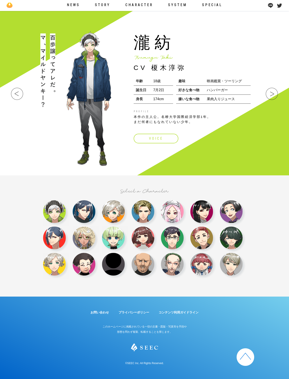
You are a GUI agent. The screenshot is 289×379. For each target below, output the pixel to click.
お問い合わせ (99, 312)
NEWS (73, 5)
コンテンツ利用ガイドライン (179, 312)
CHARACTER (139, 5)
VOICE (156, 138)
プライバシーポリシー (134, 312)
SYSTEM (177, 5)
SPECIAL (212, 5)
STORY (102, 5)
